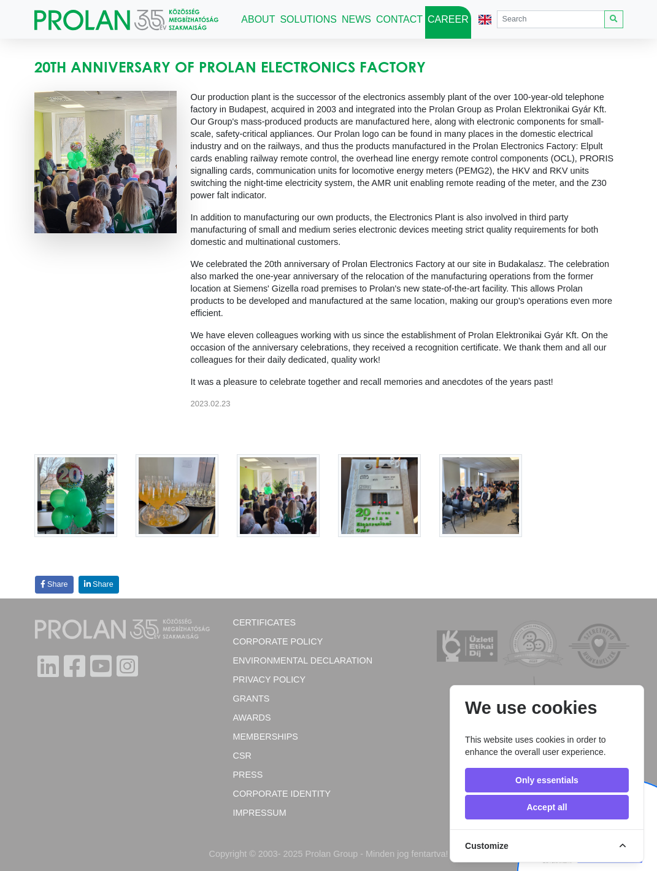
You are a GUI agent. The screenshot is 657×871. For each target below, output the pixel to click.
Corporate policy (277, 641)
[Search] (551, 19)
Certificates (264, 622)
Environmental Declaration (302, 660)
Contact (399, 19)
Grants (250, 698)
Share (54, 584)
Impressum (259, 813)
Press (247, 775)
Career (448, 19)
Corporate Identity (281, 794)
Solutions (308, 19)
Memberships (265, 736)
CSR (241, 756)
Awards (251, 717)
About (259, 18)
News (356, 19)
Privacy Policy (268, 679)
